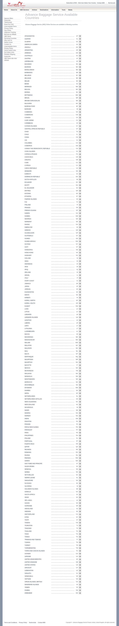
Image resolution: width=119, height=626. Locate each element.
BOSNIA (27, 92)
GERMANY (28, 222)
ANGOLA (27, 47)
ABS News (7, 36)
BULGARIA (28, 103)
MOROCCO (28, 382)
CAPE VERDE (29, 120)
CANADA (27, 117)
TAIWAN (27, 523)
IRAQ (26, 269)
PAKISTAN (28, 421)
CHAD (27, 131)
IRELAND (28, 272)
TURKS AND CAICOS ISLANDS (35, 551)
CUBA (26, 162)
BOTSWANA (29, 95)
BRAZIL (27, 98)
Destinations (44, 10)
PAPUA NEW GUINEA (32, 427)
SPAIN (27, 497)
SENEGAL (28, 469)
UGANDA (28, 553)
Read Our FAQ (8, 24)
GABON (27, 213)
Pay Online (7, 30)
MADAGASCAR (30, 340)
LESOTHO (28, 320)
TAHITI (27, 520)
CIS (26, 140)
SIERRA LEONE (30, 478)
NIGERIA (27, 413)
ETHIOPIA (28, 196)
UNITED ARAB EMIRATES (33, 559)
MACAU (27, 334)
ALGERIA (28, 41)
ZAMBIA (27, 590)
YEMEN (27, 587)
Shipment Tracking (10, 32)
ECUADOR (28, 182)
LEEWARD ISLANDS (31, 317)
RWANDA (28, 458)
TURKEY (27, 545)
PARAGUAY (28, 430)
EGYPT (27, 185)
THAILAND (28, 531)
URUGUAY (28, 568)
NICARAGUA (29, 407)
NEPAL (27, 393)
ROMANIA (28, 452)
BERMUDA (28, 86)
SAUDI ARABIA (29, 466)
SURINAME (28, 506)
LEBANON (28, 314)
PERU (26, 433)
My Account (111, 3)
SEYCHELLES (29, 475)
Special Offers (8, 18)
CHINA (27, 137)
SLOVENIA (28, 486)
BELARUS (28, 75)
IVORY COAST (29, 281)
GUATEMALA (29, 236)
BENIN (27, 84)
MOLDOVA (28, 373)
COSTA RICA (29, 157)
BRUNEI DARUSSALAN (32, 101)
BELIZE (27, 81)
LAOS (26, 309)
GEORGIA (28, 219)
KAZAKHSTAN (29, 292)
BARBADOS (28, 72)
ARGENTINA (29, 50)
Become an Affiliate (10, 34)
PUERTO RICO (29, 444)
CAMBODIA (28, 112)
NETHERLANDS (30, 396)
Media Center (8, 42)
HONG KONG (29, 252)
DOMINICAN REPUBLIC (32, 176)
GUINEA (27, 238)
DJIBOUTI (28, 174)
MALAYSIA (28, 345)
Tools (63, 10)
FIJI (26, 202)
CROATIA (28, 160)
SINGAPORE (29, 480)
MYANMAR (28, 387)
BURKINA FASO (30, 106)
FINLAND (28, 205)
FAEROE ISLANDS (31, 199)
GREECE (28, 230)
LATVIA (27, 312)
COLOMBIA (28, 143)
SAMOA (27, 461)
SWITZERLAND (30, 514)
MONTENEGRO (30, 379)
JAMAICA (28, 283)
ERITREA (28, 191)
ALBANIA (28, 39)
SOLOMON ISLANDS (31, 489)
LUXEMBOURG (30, 331)
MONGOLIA (28, 376)
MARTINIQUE (29, 357)
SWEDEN (28, 511)
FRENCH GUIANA (30, 210)
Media (70, 10)
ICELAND (28, 258)
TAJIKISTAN (28, 525)
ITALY (26, 278)
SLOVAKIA (28, 483)
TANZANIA (28, 528)
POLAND (27, 438)
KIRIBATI (27, 297)
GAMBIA (27, 216)
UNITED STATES (30, 565)
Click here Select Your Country (87, 3)
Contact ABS (101, 3)
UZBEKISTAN (29, 570)
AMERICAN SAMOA (31, 44)
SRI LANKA (28, 500)
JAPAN (27, 286)
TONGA (27, 537)
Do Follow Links (9, 52)
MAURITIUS (28, 362)
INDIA (26, 261)
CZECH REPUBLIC (31, 168)
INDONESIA (28, 264)
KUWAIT (27, 306)
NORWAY (28, 416)
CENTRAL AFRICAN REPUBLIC (35, 129)
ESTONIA (28, 193)
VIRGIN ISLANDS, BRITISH (33, 582)
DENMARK (28, 171)
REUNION (28, 449)
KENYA (27, 295)
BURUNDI (28, 109)
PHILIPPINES (29, 435)
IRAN (26, 267)
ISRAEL (27, 275)
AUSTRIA (28, 58)
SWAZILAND (29, 508)
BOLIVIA (27, 89)
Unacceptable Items (10, 26)
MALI (26, 351)
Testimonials (8, 22)
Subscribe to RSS (71, 3)
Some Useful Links (10, 50)
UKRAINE (28, 556)
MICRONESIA (29, 371)
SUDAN (27, 503)
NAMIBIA (27, 390)
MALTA (27, 354)
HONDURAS (29, 250)
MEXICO (27, 368)
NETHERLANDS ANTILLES (33, 399)
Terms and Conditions (10, 622)
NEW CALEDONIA (30, 402)
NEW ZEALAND (30, 404)
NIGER (27, 410)
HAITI (26, 247)
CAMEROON (29, 115)
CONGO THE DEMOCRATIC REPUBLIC (37, 148)
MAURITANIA (29, 359)
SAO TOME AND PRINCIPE (33, 463)
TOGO (27, 534)
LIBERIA (27, 323)
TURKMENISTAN (30, 548)
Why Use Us (8, 40)
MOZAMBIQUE (29, 385)
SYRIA (27, 517)
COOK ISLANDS (30, 151)
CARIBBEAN (29, 123)
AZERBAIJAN (29, 61)
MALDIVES (28, 348)
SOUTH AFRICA (30, 494)
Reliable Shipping (9, 54)
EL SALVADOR (29, 188)
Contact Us (7, 44)
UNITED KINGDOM (31, 562)
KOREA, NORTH (30, 300)
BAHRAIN (28, 67)
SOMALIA (28, 492)
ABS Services (24, 10)
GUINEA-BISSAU (30, 241)
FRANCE (27, 207)
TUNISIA (27, 542)
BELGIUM (28, 78)
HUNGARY (28, 255)
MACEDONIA (29, 337)
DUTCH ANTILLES (30, 179)
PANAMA (27, 424)
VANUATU (28, 573)
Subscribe (7, 20)
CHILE (27, 134)
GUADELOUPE (29, 233)
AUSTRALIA (28, 56)
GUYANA (27, 244)
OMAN (27, 418)
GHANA (27, 224)
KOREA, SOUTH (30, 303)
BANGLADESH (29, 70)
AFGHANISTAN (29, 36)
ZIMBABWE (28, 593)
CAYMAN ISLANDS (31, 126)
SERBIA (27, 472)
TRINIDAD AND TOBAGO (33, 539)
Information (55, 10)
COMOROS (28, 146)
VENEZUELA (29, 576)
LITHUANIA (28, 328)
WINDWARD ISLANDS (32, 584)
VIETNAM (28, 579)
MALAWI (27, 342)
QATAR (27, 447)
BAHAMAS (28, 64)
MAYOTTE (28, 365)
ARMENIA (28, 53)
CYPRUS (27, 165)
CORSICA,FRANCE (31, 154)
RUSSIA (27, 455)
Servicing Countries (10, 38)
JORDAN (27, 289)
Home (6, 10)
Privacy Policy (8, 28)
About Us (14, 10)
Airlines (34, 10)
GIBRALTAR (28, 227)
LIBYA (26, 326)
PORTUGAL (28, 441)
